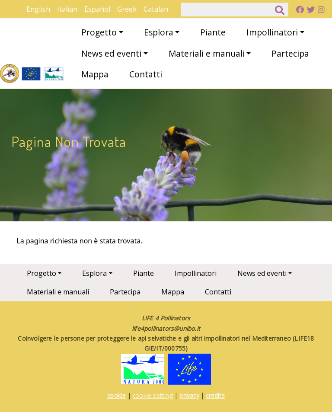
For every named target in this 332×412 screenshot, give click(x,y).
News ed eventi (111, 53)
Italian (67, 9)
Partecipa (290, 53)
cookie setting (153, 395)
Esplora (158, 32)
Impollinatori (272, 32)
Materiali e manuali (207, 53)
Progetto (99, 32)
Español (97, 9)
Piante (213, 32)
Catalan (156, 9)
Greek (127, 9)
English (38, 9)
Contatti (145, 74)
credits (215, 395)
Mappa (95, 74)
